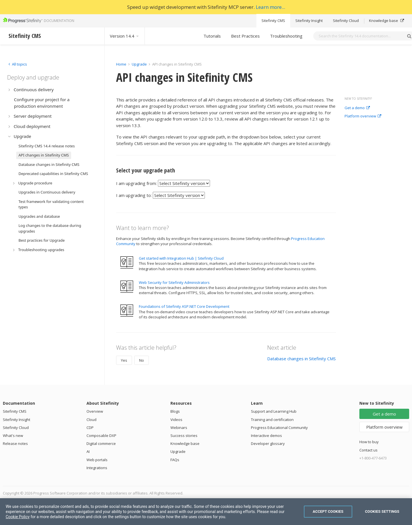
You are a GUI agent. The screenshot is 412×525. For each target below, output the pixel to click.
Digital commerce (101, 443)
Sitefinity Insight (309, 20)
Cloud (91, 419)
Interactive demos (266, 435)
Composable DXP (101, 435)
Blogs (175, 411)
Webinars (178, 427)
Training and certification (272, 419)
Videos (176, 419)
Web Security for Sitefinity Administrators (174, 282)
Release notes (15, 443)
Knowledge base (386, 20)
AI (88, 451)
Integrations (96, 467)
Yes (124, 360)
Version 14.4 (124, 36)
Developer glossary (268, 443)
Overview (94, 411)
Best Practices (245, 36)
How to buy (369, 441)
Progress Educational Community (279, 427)
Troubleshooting (286, 36)
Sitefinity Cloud (346, 20)
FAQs (174, 459)
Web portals (97, 459)
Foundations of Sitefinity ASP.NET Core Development (184, 306)
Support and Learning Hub (273, 411)
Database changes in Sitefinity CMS (301, 358)
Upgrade (139, 64)
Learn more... (270, 7)
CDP (90, 427)
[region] (206, 511)
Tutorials (212, 36)
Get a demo (357, 108)
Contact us (368, 450)
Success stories (183, 435)
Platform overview (363, 116)
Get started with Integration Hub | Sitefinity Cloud (181, 258)
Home (121, 64)
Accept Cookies (328, 511)
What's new (13, 435)
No (141, 360)
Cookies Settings (382, 511)
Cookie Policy (18, 516)
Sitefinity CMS (273, 20)
